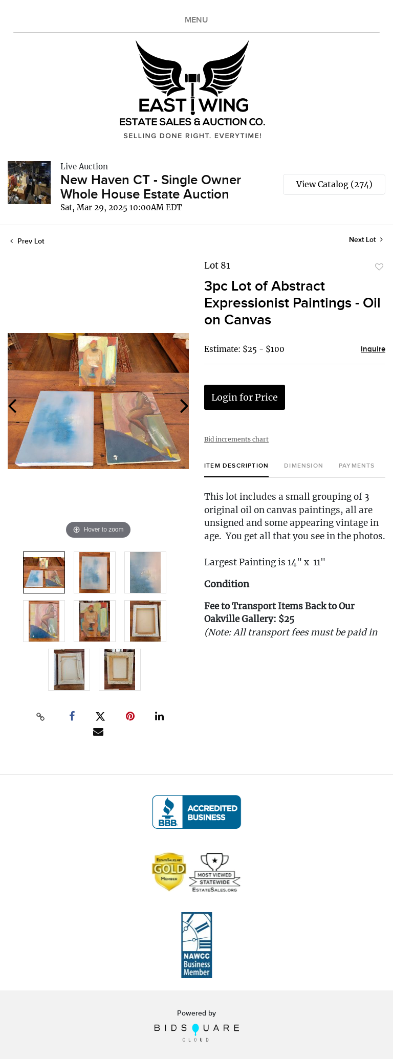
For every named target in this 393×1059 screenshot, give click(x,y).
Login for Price (244, 397)
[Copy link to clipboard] (41, 717)
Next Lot (366, 239)
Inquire (373, 349)
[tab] (236, 469)
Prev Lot (27, 241)
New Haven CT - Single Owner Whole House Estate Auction (150, 187)
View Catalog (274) (334, 184)
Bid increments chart (236, 439)
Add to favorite (379, 267)
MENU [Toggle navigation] (196, 20)
